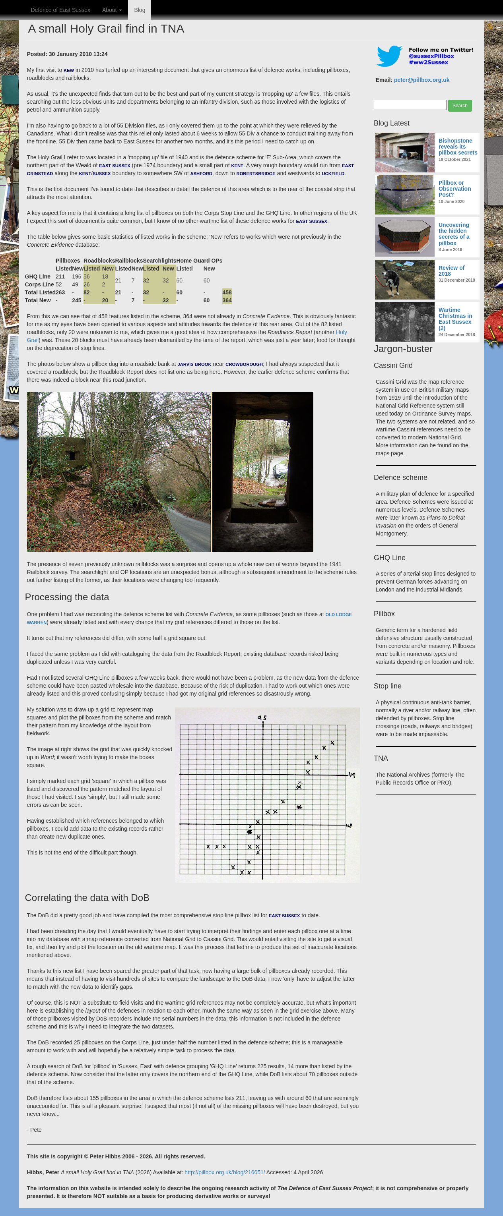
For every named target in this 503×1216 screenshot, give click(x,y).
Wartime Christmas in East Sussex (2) (455, 319)
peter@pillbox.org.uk (422, 80)
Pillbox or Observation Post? (455, 189)
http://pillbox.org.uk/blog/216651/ (224, 1172)
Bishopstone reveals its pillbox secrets (458, 146)
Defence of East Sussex (60, 10)
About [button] (112, 10)
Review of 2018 (451, 271)
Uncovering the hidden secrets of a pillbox (454, 234)
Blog (139, 10)
